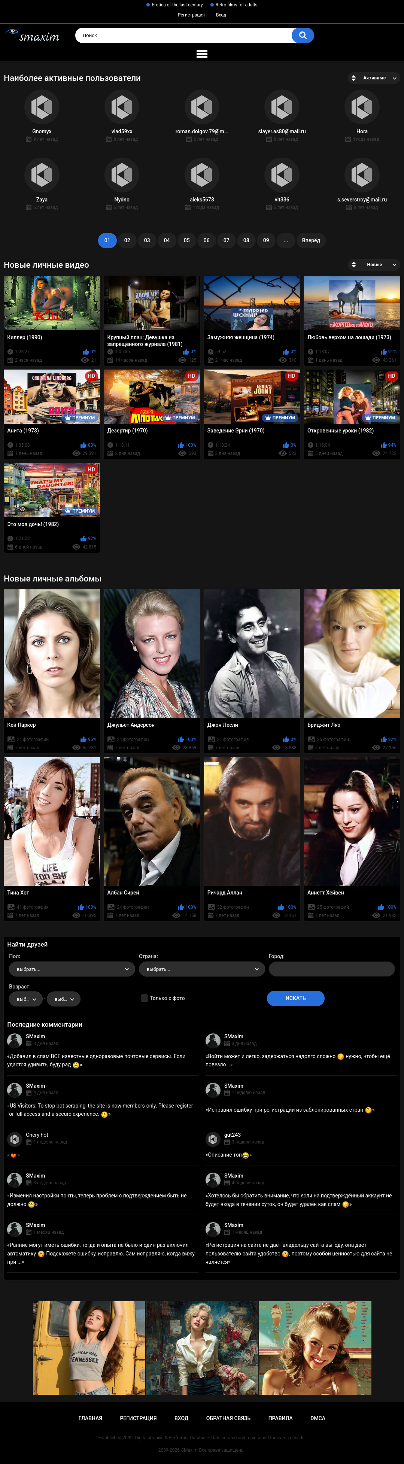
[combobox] (72, 969)
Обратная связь (228, 1418)
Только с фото (167, 998)
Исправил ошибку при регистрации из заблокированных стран (290, 1110)
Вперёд (311, 240)
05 (187, 240)
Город (276, 956)
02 (127, 240)
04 (167, 240)
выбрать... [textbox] (28, 969)
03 (147, 240)
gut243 (232, 1135)
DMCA (317, 1418)
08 (246, 240)
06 (207, 240)
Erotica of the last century (177, 4)
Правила (280, 1418)
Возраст (19, 987)
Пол (14, 956)
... (286, 240)
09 (266, 240)
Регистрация (191, 15)
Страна (148, 956)
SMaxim (35, 1036)
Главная (90, 1418)
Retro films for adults (237, 4)
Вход (221, 15)
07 (227, 240)
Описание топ (228, 1155)
